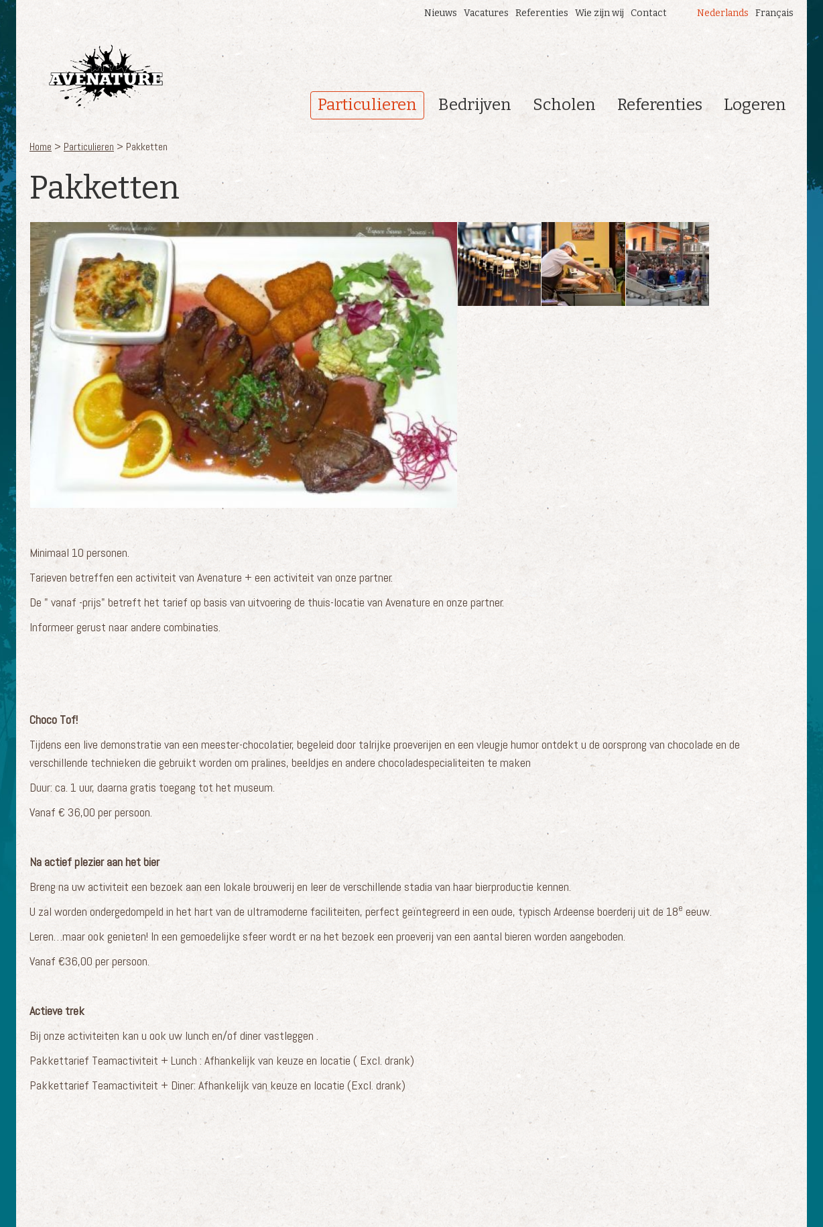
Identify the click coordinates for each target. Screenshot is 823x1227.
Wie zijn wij (599, 13)
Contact (649, 13)
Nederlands (723, 13)
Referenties (541, 13)
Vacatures (486, 13)
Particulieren (367, 104)
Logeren (755, 104)
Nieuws (440, 13)
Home (40, 147)
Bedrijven (474, 104)
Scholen (564, 104)
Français (774, 13)
